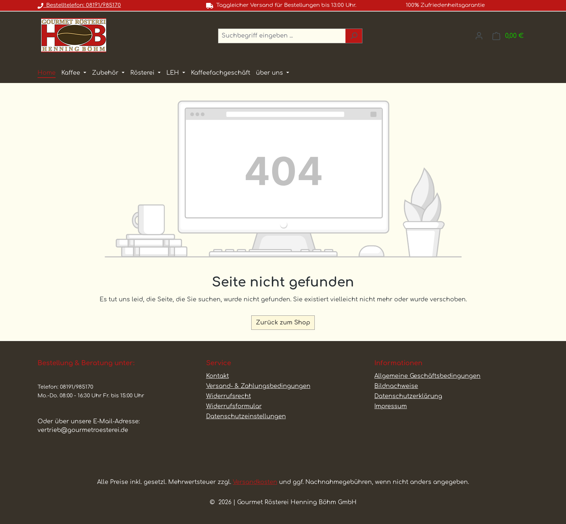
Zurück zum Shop (283, 322)
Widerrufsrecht (228, 396)
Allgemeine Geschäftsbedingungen (427, 376)
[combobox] (282, 36)
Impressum (390, 406)
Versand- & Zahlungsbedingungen (258, 386)
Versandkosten (255, 482)
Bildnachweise (396, 386)
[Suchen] (353, 36)
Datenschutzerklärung (408, 396)
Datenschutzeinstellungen (246, 416)
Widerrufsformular (234, 406)
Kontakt (217, 376)
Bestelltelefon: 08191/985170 (79, 5)
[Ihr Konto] (479, 36)
